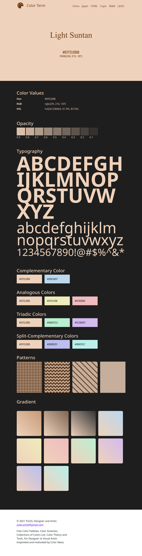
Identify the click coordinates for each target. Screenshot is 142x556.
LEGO (121, 6)
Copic (103, 6)
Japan (85, 6)
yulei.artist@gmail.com (30, 524)
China (75, 6)
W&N (112, 6)
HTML (94, 6)
